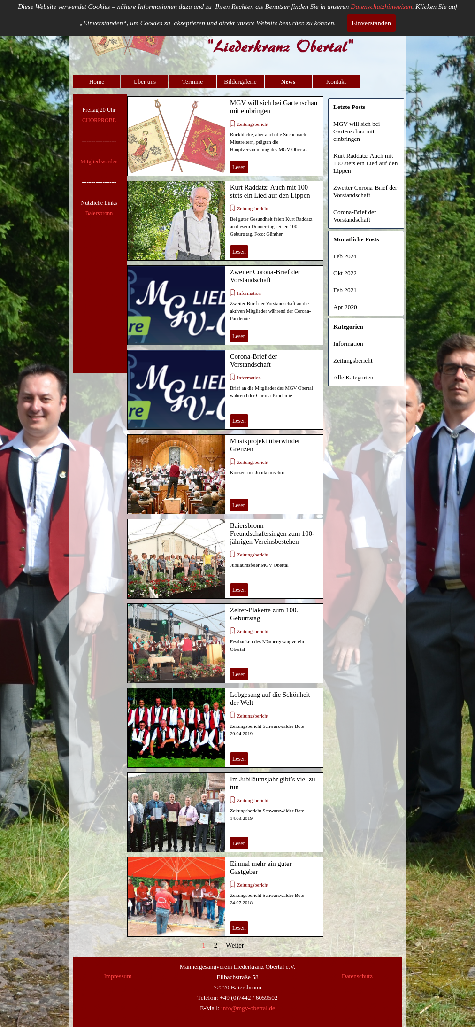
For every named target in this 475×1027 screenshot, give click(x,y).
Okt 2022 (345, 273)
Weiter (235, 945)
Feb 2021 (345, 289)
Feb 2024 (345, 256)
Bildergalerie (240, 81)
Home (97, 81)
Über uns (144, 81)
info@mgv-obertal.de (248, 1008)
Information (249, 293)
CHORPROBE (99, 120)
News (288, 81)
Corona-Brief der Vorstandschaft (253, 360)
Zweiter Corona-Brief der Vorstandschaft (265, 276)
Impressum (117, 976)
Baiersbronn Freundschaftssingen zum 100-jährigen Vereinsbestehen (272, 533)
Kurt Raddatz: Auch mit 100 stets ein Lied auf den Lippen (270, 191)
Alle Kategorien (353, 377)
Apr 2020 (345, 306)
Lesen (239, 167)
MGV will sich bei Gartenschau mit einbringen (356, 131)
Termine (192, 81)
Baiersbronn (99, 213)
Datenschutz (357, 976)
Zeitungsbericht (252, 124)
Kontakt (336, 81)
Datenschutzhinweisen (381, 6)
